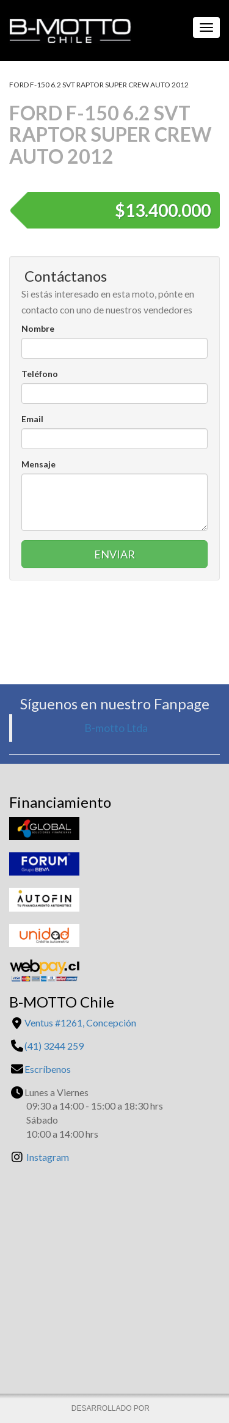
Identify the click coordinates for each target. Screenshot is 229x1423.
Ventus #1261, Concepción (80, 1022)
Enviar (114, 554)
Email (32, 419)
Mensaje (38, 464)
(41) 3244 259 (54, 1046)
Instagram (47, 1157)
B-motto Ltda (116, 728)
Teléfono (39, 373)
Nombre (37, 328)
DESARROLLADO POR (111, 1408)
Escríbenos (47, 1069)
